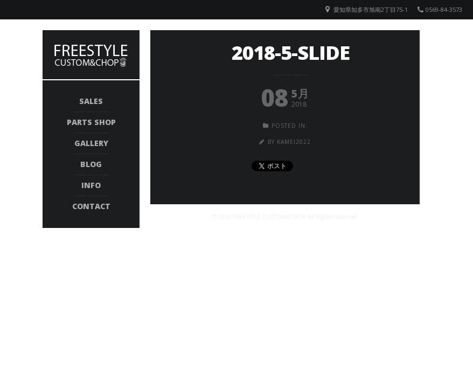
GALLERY (91, 143)
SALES (91, 101)
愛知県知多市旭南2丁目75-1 (370, 9)
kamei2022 (294, 142)
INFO (91, 185)
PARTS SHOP (91, 122)
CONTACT (91, 206)
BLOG (91, 164)
